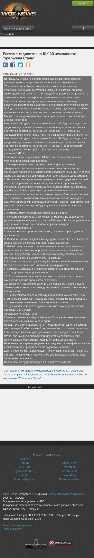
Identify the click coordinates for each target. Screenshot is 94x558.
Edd (34, 494)
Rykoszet (24, 458)
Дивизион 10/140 (40, 374)
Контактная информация (17, 525)
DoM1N (24, 463)
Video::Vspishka (24, 479)
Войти (82, 3)
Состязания (10, 370)
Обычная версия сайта (17, 28)
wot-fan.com (69, 471)
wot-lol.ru (24, 475)
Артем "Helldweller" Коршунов (66, 494)
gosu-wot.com (24, 471)
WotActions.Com (69, 479)
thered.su (70, 467)
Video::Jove (69, 463)
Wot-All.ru (69, 475)
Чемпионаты (26, 370)
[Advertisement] (47, 41)
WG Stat (24, 467)
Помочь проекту (12, 528)
